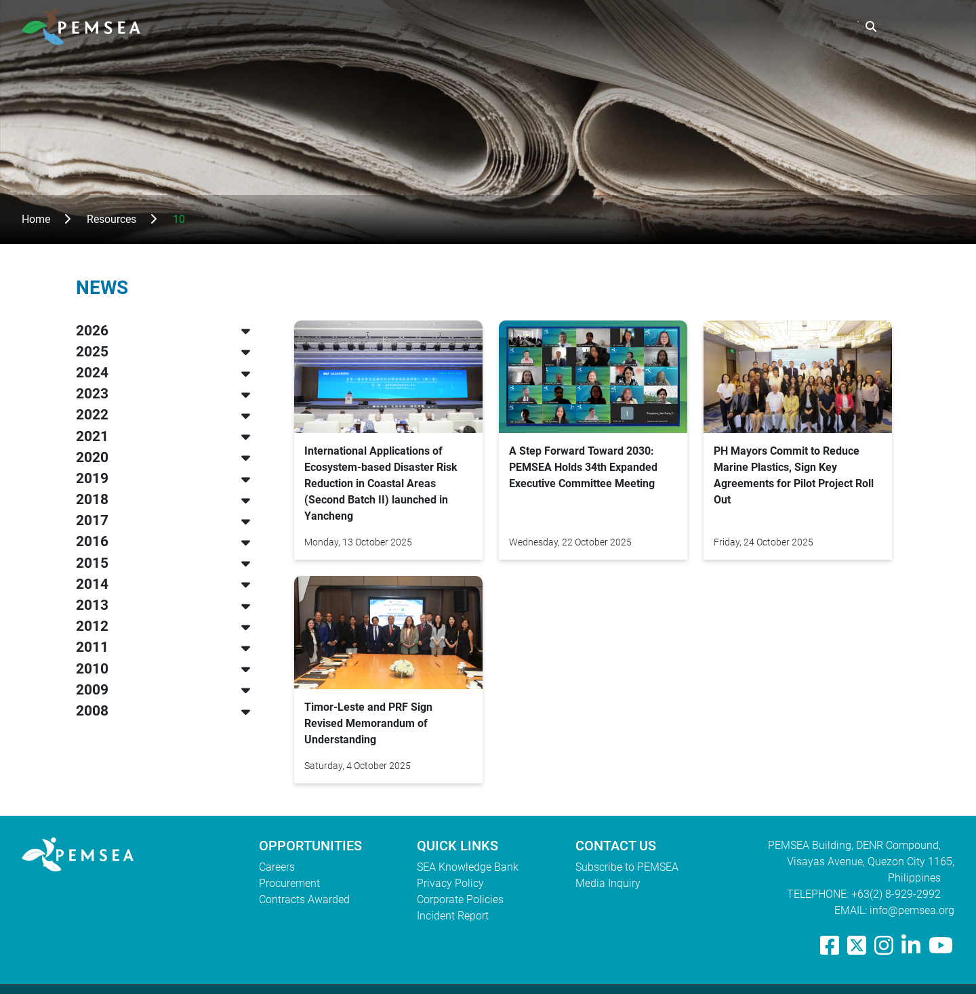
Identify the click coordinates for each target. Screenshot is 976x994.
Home (36, 219)
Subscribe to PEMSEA (626, 867)
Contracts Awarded (304, 899)
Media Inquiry (607, 883)
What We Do (640, 26)
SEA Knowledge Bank (467, 867)
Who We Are (554, 26)
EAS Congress (810, 26)
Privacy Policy (450, 883)
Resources (723, 26)
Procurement (289, 883)
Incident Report (453, 915)
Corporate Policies (460, 899)
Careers (277, 867)
